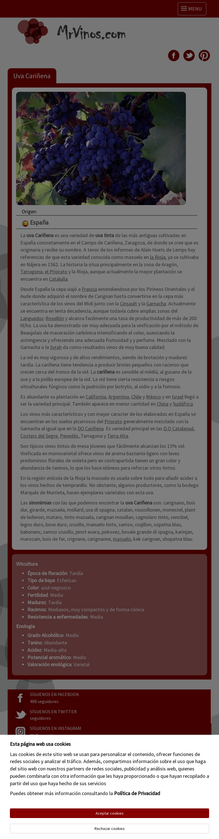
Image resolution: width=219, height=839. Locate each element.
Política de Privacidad (137, 793)
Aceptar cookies (110, 813)
